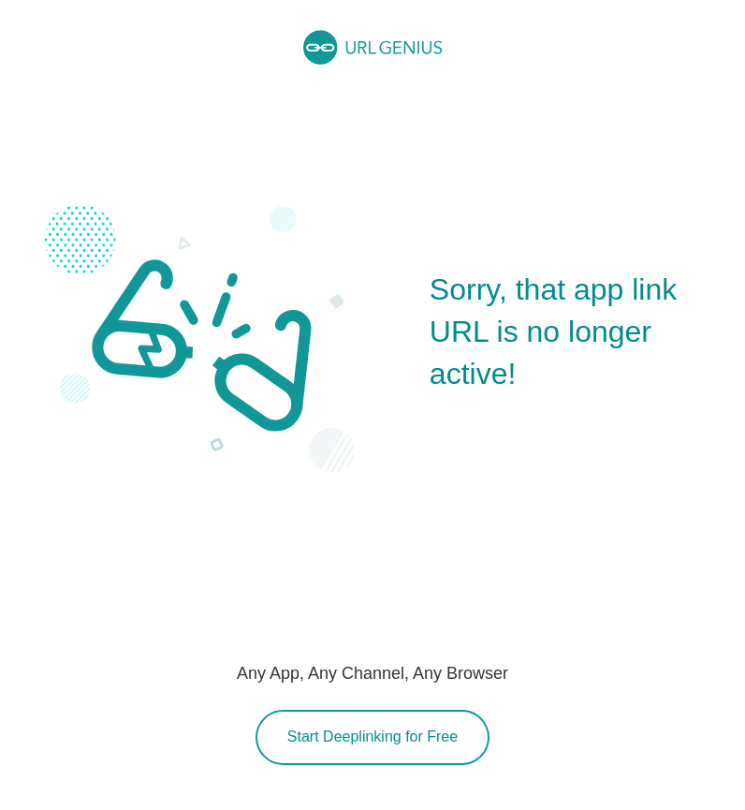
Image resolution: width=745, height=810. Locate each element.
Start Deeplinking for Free (372, 736)
